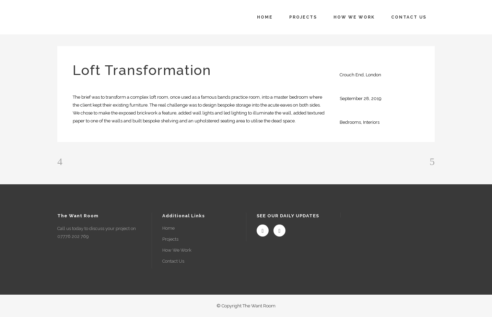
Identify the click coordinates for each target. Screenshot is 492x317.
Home (168, 228)
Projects (170, 239)
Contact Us (173, 261)
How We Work (176, 250)
